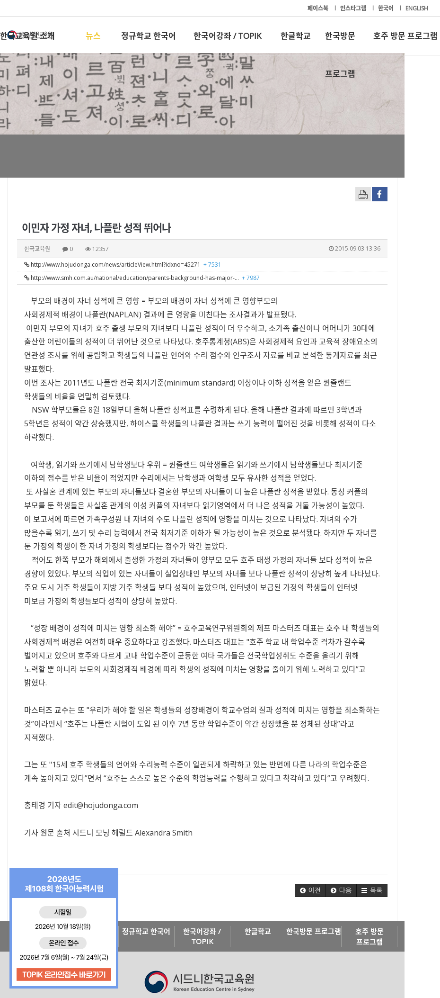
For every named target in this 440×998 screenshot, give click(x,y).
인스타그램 (354, 8)
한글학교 (296, 35)
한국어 (386, 8)
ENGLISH (416, 8)
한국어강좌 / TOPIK (227, 35)
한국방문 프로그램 (340, 42)
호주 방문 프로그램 (405, 35)
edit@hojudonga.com (100, 751)
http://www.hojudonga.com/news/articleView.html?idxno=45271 (122, 265)
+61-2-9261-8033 (175, 961)
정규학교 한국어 (148, 35)
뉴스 (93, 35)
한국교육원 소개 (27, 35)
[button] (345, 836)
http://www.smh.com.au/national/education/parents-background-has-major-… (142, 278)
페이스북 (319, 8)
